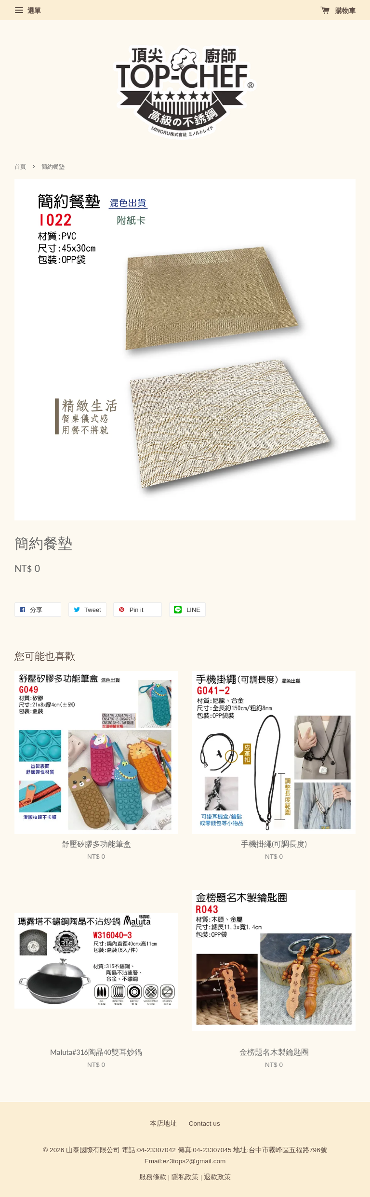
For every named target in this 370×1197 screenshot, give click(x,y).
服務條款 (152, 1177)
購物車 (338, 10)
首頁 (20, 166)
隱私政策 (185, 1177)
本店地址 (163, 1123)
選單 (27, 10)
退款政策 (217, 1177)
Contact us (204, 1123)
